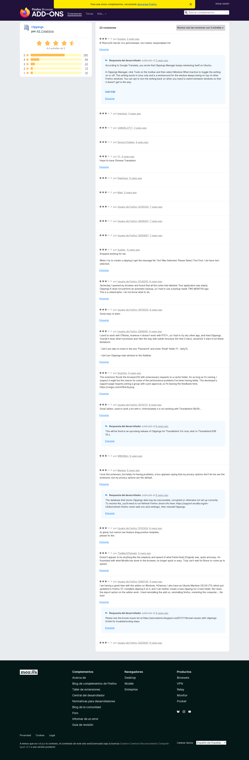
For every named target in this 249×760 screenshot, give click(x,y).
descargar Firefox (147, 4)
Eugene (122, 39)
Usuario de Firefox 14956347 (133, 221)
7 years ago (156, 206)
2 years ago (133, 39)
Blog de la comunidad (86, 707)
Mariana (122, 470)
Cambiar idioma (185, 742)
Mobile (129, 683)
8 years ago (133, 249)
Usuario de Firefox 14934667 (133, 235)
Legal (52, 735)
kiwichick (122, 113)
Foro (75, 713)
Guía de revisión (82, 724)
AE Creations (45, 31)
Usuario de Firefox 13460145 (133, 581)
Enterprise (131, 689)
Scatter (122, 249)
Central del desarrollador (88, 695)
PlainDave (123, 178)
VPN (180, 683)
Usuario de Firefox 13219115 (133, 404)
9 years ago (144, 553)
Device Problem (126, 142)
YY (119, 156)
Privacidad (25, 735)
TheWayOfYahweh (127, 553)
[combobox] (206, 12)
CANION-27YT (125, 128)
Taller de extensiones (86, 689)
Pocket (181, 701)
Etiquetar (104, 49)
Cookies (40, 735)
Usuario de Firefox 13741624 (133, 528)
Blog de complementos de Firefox (94, 683)
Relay (180, 689)
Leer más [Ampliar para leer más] (110, 91)
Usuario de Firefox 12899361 (133, 331)
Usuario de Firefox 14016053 (133, 309)
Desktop (130, 677)
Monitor (182, 695)
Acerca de (79, 677)
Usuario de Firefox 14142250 (133, 281)
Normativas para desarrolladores (93, 701)
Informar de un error (85, 719)
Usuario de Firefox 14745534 (133, 206)
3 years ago (134, 113)
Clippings (37, 27)
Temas (89, 13)
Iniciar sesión (222, 3)
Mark (120, 192)
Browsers (183, 677)
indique (41, 743)
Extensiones (74, 13)
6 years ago (135, 178)
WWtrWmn (123, 456)
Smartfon (122, 373)
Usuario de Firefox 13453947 (133, 642)
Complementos (82, 671)
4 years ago (142, 142)
